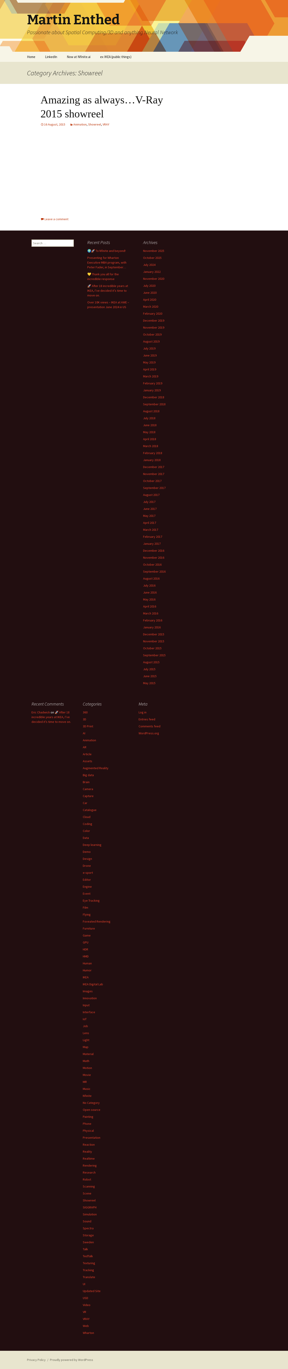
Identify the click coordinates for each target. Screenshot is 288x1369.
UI (84, 1284)
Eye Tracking (91, 900)
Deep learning (92, 845)
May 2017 (149, 516)
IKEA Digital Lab (93, 984)
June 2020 (150, 293)
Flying (87, 914)
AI (84, 733)
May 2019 (149, 362)
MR (85, 1082)
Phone (87, 1124)
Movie (87, 1075)
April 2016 (149, 606)
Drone (87, 866)
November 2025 (153, 251)
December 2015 (153, 634)
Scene (87, 1193)
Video (86, 1305)
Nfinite (87, 1096)
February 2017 (152, 537)
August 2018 (151, 411)
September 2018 (154, 404)
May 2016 (149, 599)
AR (84, 747)
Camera (88, 789)
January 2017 (152, 544)
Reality (87, 1151)
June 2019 (150, 355)
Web (86, 1326)
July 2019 (149, 348)
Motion (87, 1068)
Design (87, 859)
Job (85, 1026)
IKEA (86, 977)
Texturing (89, 1263)
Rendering (90, 1165)
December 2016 (153, 551)
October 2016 (152, 564)
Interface (89, 1012)
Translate (89, 1277)
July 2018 (149, 418)
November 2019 (153, 327)
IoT (85, 1019)
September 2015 (154, 655)
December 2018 (153, 397)
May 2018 (149, 432)
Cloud (86, 817)
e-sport (88, 873)
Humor (87, 970)
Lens (86, 1033)
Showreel (94, 124)
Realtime (89, 1158)
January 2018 (152, 460)
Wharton (88, 1333)
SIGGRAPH (90, 1207)
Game (87, 935)
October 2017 (152, 481)
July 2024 (149, 265)
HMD (86, 956)
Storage (88, 1235)
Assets (87, 761)
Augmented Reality (95, 768)
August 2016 (151, 578)
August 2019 (151, 341)
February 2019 (152, 383)
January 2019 (152, 390)
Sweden (88, 1242)
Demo (87, 852)
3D (84, 719)
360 (85, 712)
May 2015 (149, 683)
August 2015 (151, 662)
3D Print (88, 726)
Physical (88, 1131)
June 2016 (150, 592)
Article (87, 754)
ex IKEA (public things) (115, 57)
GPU (85, 942)
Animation (80, 124)
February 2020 (152, 313)
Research (89, 1172)
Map (85, 1047)
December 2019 (153, 320)
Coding (87, 824)
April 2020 (149, 300)
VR (84, 1312)
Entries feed (147, 719)
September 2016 (154, 571)
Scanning (89, 1186)
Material (88, 1054)
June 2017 (150, 509)
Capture (88, 796)
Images (88, 991)
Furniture (89, 928)
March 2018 (150, 446)
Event (86, 894)
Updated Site (92, 1291)
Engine (87, 887)
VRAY (106, 124)
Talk (85, 1249)
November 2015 (153, 641)
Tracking (88, 1270)
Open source (91, 1110)
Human (87, 963)
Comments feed (149, 726)
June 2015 (150, 676)
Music (86, 1089)
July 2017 (149, 502)
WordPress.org (149, 733)
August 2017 (151, 495)
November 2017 (153, 474)
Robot (87, 1179)
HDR (85, 949)
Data (86, 838)
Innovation (90, 998)
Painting (88, 1117)
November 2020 (153, 279)
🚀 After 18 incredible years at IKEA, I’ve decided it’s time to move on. (107, 290)
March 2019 (150, 376)
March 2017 (150, 530)
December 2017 (153, 467)
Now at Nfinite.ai (78, 57)
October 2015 (152, 648)
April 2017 (149, 523)
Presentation (91, 1138)
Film (85, 907)
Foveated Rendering (96, 921)
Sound (87, 1221)
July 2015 (149, 669)
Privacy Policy (36, 1360)
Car (85, 803)
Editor (87, 880)
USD (85, 1298)
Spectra (88, 1228)
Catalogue (90, 810)
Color (86, 831)
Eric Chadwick (41, 712)
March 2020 (150, 307)
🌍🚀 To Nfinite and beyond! (106, 251)
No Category (91, 1103)
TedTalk (88, 1256)
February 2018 (152, 453)
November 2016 (153, 558)
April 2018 (149, 439)
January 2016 (152, 627)
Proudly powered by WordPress (71, 1360)
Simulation (90, 1214)
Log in (142, 712)
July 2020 (149, 286)
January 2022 (152, 272)
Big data (88, 775)
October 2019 (152, 334)
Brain (86, 782)
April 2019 (149, 369)
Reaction (89, 1145)
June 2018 (150, 425)
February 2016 (152, 620)
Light (86, 1040)
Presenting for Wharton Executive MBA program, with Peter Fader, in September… (106, 262)
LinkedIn (51, 57)
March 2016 (150, 613)
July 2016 (149, 585)
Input (86, 1005)
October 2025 (152, 258)
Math (86, 1061)
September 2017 (154, 488)
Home (31, 57)
